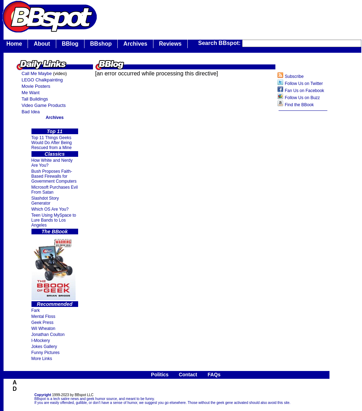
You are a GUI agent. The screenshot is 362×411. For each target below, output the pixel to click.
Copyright (42, 395)
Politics (160, 374)
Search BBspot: (220, 43)
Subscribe (294, 76)
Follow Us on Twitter (304, 83)
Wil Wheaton (43, 328)
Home (14, 44)
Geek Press (42, 322)
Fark (35, 310)
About (42, 44)
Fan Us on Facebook (304, 90)
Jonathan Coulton (48, 334)
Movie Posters (36, 86)
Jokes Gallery (44, 346)
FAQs (214, 374)
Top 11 (55, 131)
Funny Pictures (45, 352)
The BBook (55, 231)
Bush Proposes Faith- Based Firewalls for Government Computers (54, 176)
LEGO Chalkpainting (42, 79)
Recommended (54, 304)
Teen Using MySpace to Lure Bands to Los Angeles (53, 220)
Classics (55, 154)
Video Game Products (44, 105)
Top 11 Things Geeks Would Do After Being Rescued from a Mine (51, 142)
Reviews (170, 44)
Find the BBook (299, 104)
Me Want (31, 92)
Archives (135, 44)
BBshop (101, 44)
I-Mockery (40, 340)
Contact (188, 374)
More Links (41, 358)
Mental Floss (43, 316)
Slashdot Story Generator (45, 201)
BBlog (70, 44)
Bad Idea (31, 111)
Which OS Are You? (50, 209)
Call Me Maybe (37, 73)
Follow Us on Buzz (302, 97)
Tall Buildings (35, 99)
